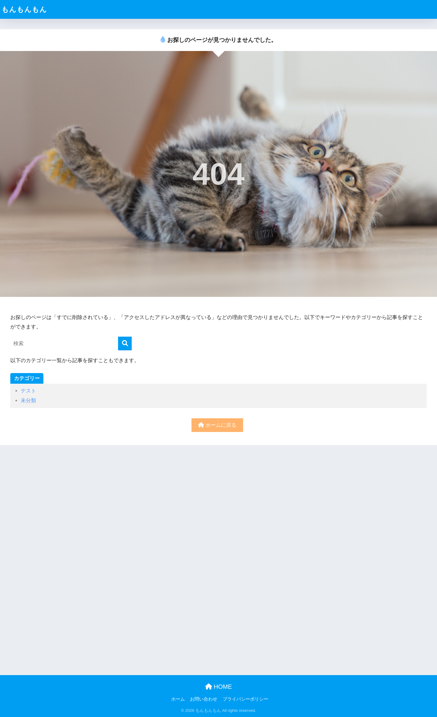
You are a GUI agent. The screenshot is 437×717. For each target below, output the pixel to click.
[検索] (125, 343)
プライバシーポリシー (245, 699)
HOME (218, 686)
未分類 (28, 400)
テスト (28, 391)
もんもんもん (24, 9)
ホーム (178, 699)
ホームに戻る (217, 425)
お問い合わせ (203, 699)
